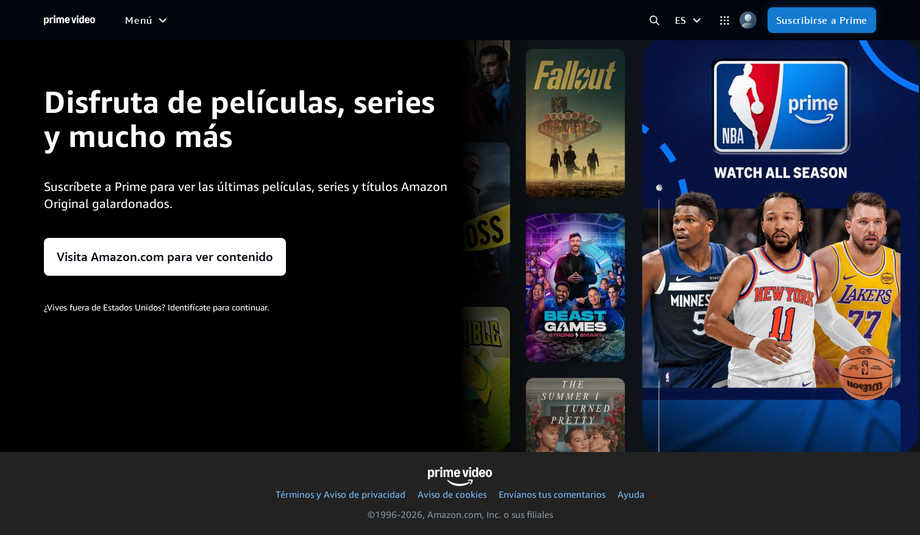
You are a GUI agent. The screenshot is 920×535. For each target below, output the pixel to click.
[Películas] (182, 20)
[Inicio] (69, 20)
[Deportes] (290, 20)
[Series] (236, 20)
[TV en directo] (418, 20)
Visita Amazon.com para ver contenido (165, 257)
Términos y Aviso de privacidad (340, 494)
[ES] (689, 20)
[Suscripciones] (510, 20)
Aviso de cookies (452, 494)
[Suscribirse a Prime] (822, 20)
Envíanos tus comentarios (552, 494)
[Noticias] (349, 20)
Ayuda (631, 494)
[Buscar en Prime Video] (654, 20)
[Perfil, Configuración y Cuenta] (748, 20)
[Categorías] (724, 20)
